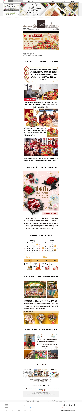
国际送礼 (46, 404)
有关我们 (19, 404)
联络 (25, 404)
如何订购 (13, 407)
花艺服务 (24, 410)
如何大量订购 (25, 407)
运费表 (32, 407)
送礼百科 (19, 410)
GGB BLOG (36, 31)
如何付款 (19, 407)
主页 (13, 404)
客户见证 (35, 404)
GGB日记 (29, 410)
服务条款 (13, 410)
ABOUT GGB (45, 31)
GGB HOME (27, 31)
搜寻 (30, 404)
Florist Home (7, 10)
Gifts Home (15, 10)
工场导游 (40, 404)
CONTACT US (54, 31)
